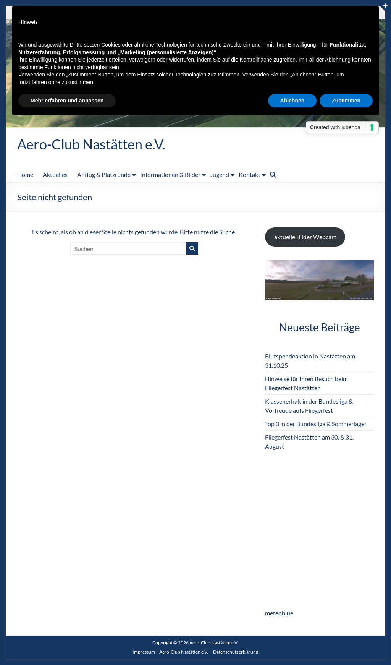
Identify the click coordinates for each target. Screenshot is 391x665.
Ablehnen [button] (292, 100)
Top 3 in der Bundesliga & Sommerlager (316, 423)
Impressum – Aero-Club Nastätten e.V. (170, 652)
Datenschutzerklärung (235, 652)
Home (25, 174)
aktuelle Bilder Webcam (305, 236)
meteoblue (279, 612)
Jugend (219, 174)
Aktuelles (55, 174)
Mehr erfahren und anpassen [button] (67, 100)
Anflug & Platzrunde (104, 174)
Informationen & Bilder (170, 174)
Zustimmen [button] (346, 100)
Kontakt (249, 174)
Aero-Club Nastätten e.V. (91, 144)
